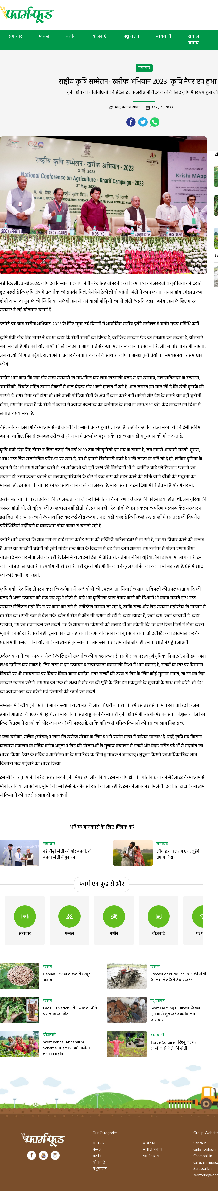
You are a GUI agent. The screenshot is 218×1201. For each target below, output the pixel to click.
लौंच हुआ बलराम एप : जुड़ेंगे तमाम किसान (177, 854)
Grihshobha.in (204, 1150)
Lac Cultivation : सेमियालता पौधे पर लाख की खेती (70, 1011)
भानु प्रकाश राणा (127, 107)
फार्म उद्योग (151, 1156)
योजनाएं (99, 36)
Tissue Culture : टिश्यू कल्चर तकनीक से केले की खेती (173, 1046)
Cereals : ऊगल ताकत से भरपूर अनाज (66, 977)
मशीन (71, 36)
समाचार (15, 36)
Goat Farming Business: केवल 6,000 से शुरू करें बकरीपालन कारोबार (175, 1014)
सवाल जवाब (152, 1150)
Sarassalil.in (202, 1169)
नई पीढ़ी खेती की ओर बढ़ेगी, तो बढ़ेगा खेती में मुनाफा (67, 854)
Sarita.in (199, 1143)
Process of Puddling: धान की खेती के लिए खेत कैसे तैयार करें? (178, 977)
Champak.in (202, 1156)
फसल (44, 36)
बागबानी (163, 36)
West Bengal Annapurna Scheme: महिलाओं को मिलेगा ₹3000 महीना (66, 1048)
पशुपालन (131, 36)
